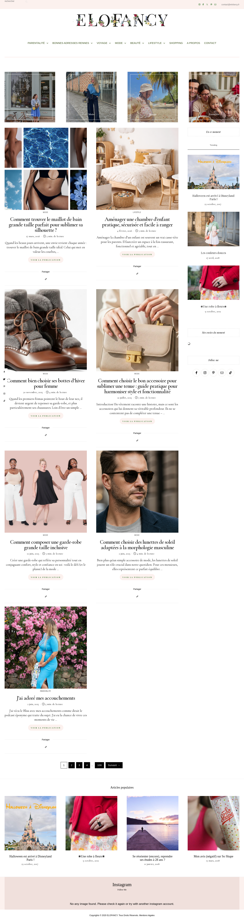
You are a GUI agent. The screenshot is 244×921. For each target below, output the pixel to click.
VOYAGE (102, 43)
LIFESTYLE (155, 43)
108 (99, 765)
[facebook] (4, 372)
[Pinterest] (211, 4)
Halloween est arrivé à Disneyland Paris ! (213, 197)
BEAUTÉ (135, 43)
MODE (119, 43)
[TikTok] (230, 373)
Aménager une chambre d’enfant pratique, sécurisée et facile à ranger (137, 222)
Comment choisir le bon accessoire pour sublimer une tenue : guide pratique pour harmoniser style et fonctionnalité (137, 386)
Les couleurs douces (213, 253)
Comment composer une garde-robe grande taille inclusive (45, 545)
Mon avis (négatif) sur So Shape (213, 856)
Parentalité (45, 691)
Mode (45, 212)
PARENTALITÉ (36, 43)
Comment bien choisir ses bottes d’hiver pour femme (46, 383)
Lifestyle (137, 212)
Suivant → (114, 765)
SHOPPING (176, 43)
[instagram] (4, 393)
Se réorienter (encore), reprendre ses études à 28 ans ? (152, 858)
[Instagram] (199, 4)
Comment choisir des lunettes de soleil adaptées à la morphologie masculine (137, 545)
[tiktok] (4, 400)
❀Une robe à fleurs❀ (213, 306)
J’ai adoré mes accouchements (46, 698)
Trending (213, 145)
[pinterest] (4, 386)
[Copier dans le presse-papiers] (46, 279)
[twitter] (4, 379)
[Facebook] (203, 4)
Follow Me (122, 890)
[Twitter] (207, 4)
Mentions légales (147, 915)
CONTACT (210, 43)
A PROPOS (193, 43)
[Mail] (215, 4)
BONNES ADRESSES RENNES (70, 43)
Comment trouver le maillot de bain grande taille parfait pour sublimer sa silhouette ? (46, 224)
